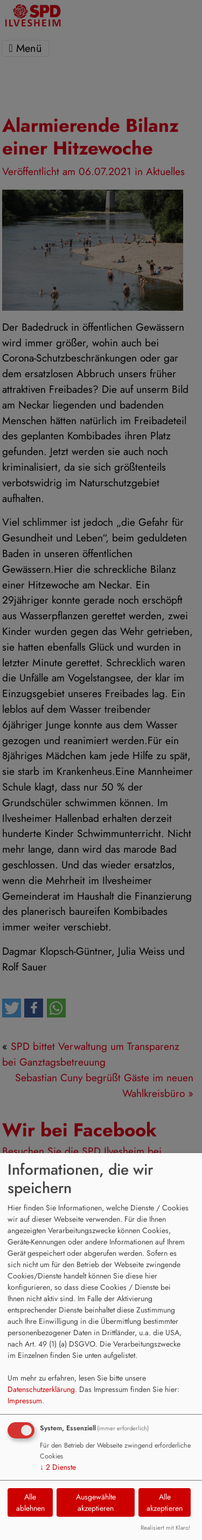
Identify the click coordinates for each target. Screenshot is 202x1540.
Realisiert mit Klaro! (165, 1527)
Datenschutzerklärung (41, 1389)
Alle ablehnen (30, 1502)
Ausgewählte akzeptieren (96, 1502)
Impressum (25, 1400)
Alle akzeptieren (165, 1502)
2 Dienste (58, 1467)
